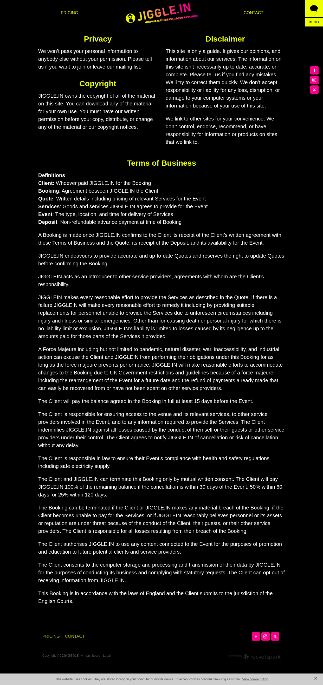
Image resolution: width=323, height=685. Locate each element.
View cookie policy (255, 679)
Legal (107, 655)
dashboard (93, 655)
